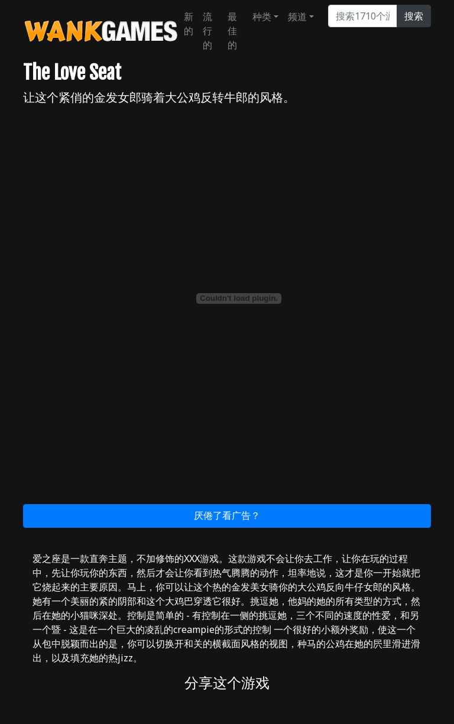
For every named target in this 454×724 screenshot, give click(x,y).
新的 (188, 23)
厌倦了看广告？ (227, 515)
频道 (297, 16)
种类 (261, 16)
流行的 (207, 30)
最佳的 (232, 30)
